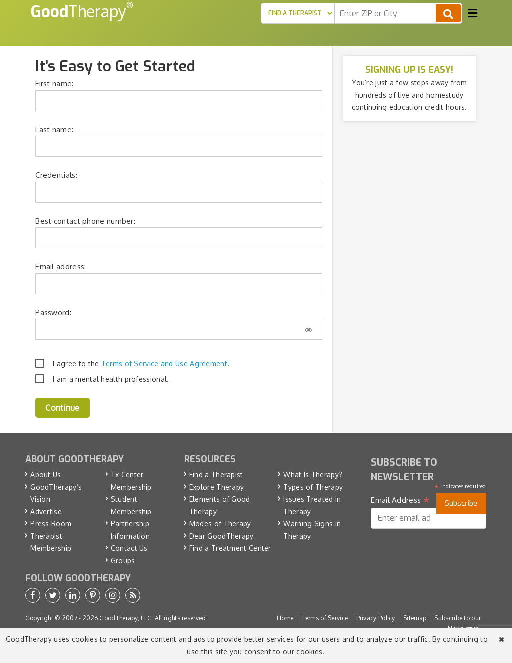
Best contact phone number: (86, 221)
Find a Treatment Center (231, 548)
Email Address (400, 500)
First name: (55, 83)
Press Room (51, 523)
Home (285, 618)
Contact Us (129, 548)
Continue (63, 408)
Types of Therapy (313, 487)
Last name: (55, 129)
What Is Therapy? (313, 474)
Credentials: (57, 175)
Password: (54, 312)
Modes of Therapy (221, 523)
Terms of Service (325, 618)
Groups (123, 560)
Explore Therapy (217, 487)
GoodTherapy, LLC (126, 618)
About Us (45, 474)
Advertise (46, 511)
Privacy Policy (376, 618)
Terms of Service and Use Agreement (165, 363)
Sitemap (415, 618)
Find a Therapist (217, 474)
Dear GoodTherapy (222, 536)
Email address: (61, 266)
